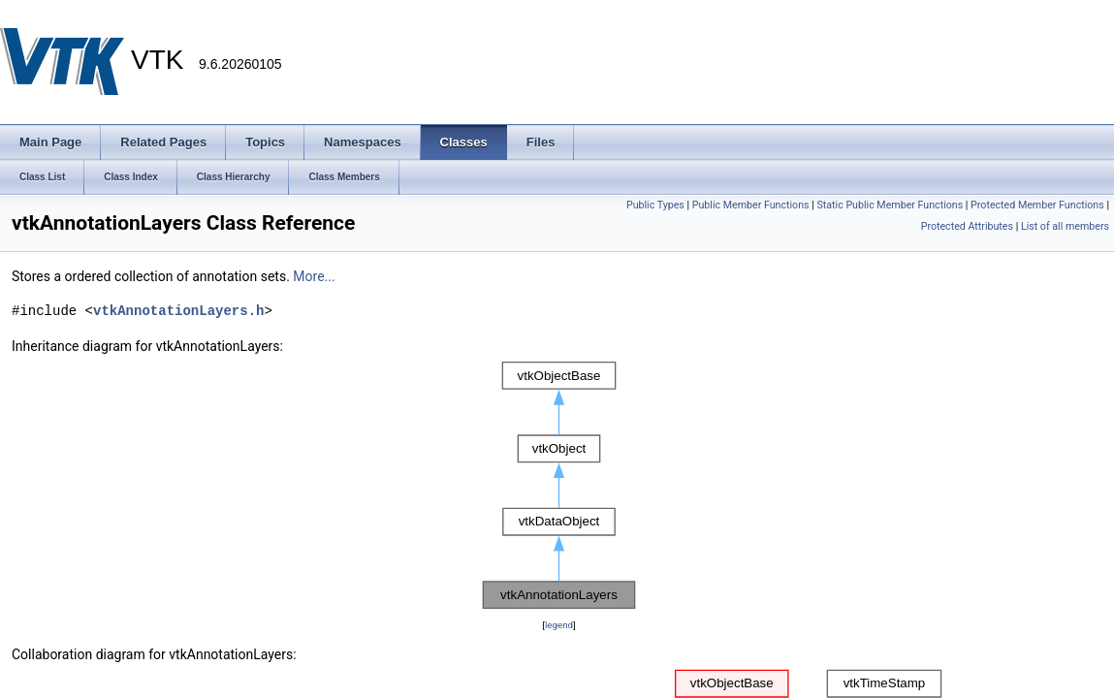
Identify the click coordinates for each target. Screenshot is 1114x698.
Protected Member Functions (1037, 205)
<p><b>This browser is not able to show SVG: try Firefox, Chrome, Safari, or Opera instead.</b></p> (559, 486)
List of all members (1065, 226)
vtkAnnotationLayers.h (178, 310)
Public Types (655, 205)
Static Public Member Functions (889, 205)
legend (559, 624)
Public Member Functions (751, 205)
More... (313, 276)
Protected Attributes (967, 226)
